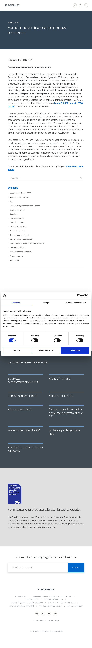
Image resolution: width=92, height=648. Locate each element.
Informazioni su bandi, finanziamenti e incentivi (27, 243)
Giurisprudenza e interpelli (19, 235)
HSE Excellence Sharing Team (21, 239)
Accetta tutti (75, 350)
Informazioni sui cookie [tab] (76, 303)
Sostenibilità (14, 260)
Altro (11, 202)
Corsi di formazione (17, 222)
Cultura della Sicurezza (18, 227)
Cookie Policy (38, 621)
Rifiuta (17, 350)
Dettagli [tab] (46, 303)
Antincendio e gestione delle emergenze (25, 206)
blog (17, 23)
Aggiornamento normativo (19, 197)
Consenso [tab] (16, 303)
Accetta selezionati (46, 350)
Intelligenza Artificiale (18, 248)
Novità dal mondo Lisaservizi (20, 252)
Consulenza (14, 214)
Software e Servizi (16, 256)
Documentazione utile (18, 231)
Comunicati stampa (17, 210)
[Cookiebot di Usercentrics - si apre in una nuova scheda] (78, 296)
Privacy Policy (53, 621)
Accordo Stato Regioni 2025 (20, 193)
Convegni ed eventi (17, 218)
